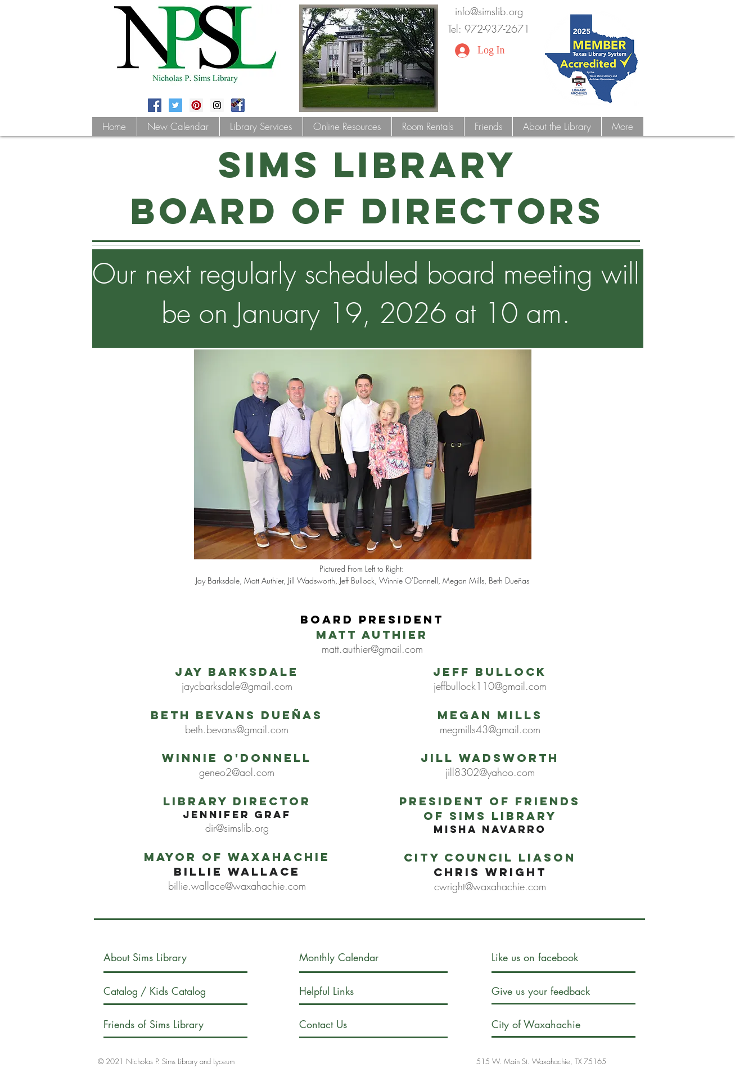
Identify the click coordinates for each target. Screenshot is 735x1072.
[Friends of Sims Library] (168, 1024)
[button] (261, 126)
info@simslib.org (489, 11)
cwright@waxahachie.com (490, 886)
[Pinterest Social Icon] (196, 105)
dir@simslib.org (237, 828)
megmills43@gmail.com (490, 729)
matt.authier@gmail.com (372, 649)
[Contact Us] (341, 1024)
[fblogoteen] (238, 105)
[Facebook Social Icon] (154, 105)
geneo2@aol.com (236, 772)
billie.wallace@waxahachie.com (237, 885)
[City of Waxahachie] (545, 1024)
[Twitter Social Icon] (175, 105)
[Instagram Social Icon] (217, 105)
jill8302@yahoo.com (490, 772)
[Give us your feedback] (552, 991)
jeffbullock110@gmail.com (490, 686)
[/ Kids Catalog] (183, 991)
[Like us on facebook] (546, 957)
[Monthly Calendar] (348, 957)
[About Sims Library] (157, 957)
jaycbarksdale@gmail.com (237, 686)
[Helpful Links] (331, 991)
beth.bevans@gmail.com (236, 729)
